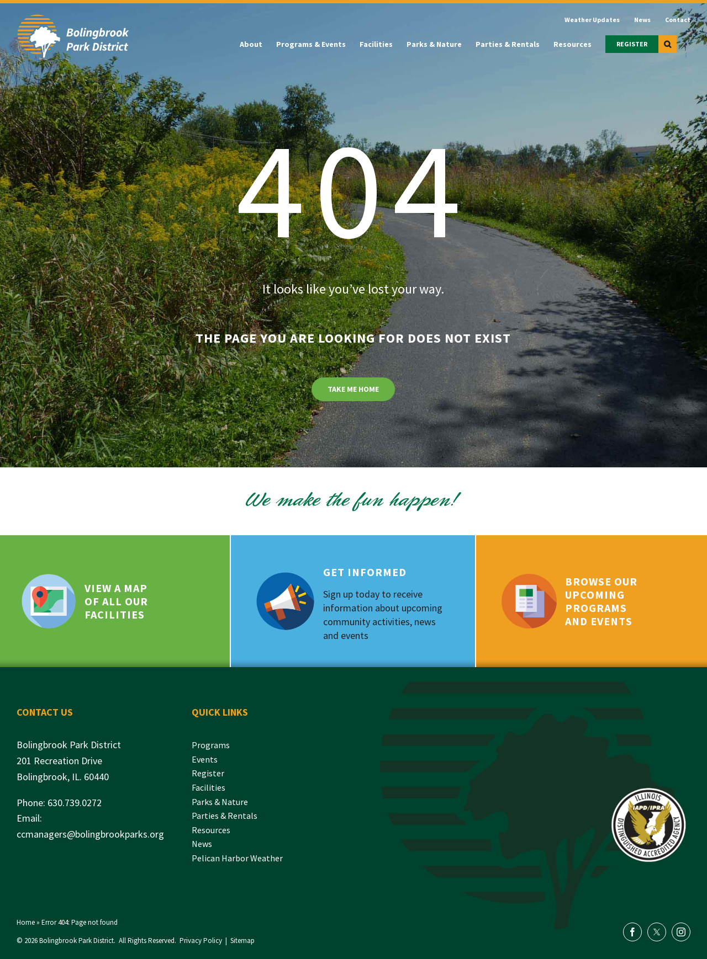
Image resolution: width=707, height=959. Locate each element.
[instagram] (681, 932)
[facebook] (632, 932)
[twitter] (656, 932)
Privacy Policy (201, 940)
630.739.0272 (75, 802)
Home (26, 922)
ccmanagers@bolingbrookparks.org (90, 834)
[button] (667, 44)
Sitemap (242, 940)
